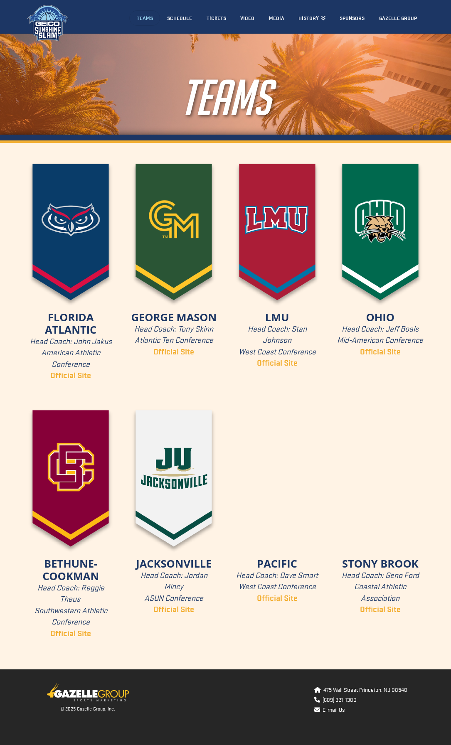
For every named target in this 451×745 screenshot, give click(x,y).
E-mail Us (332, 710)
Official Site (277, 598)
